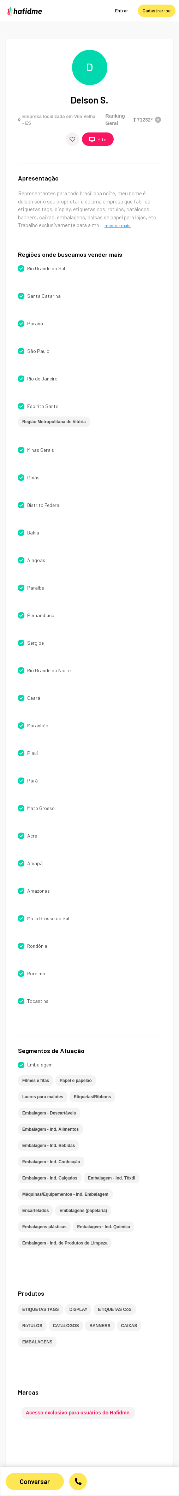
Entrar (121, 10)
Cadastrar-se (157, 10)
